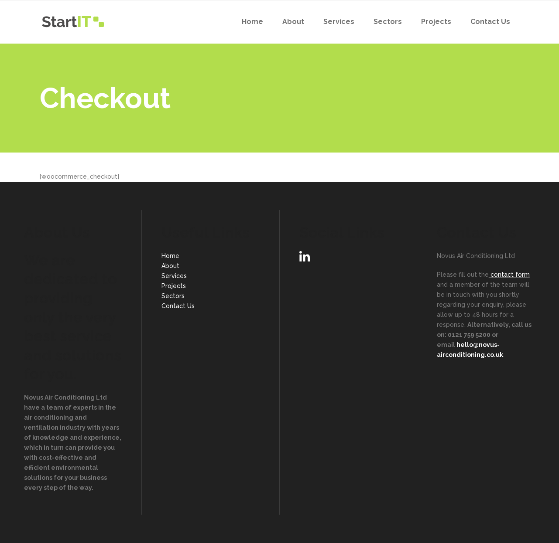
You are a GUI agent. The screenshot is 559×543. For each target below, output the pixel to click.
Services (174, 275)
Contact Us (178, 305)
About (170, 265)
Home (170, 255)
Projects (173, 285)
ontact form (512, 274)
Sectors (173, 295)
